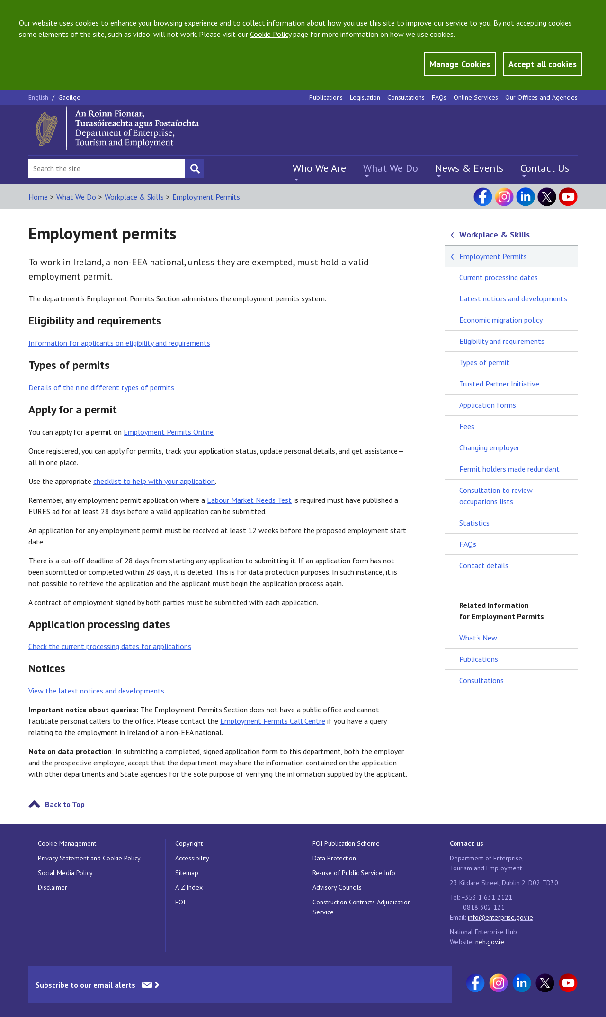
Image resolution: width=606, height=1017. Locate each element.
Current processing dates (498, 277)
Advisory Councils (337, 887)
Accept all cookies (542, 64)
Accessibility (192, 858)
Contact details (483, 565)
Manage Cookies (459, 64)
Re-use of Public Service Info (353, 872)
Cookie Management (67, 843)
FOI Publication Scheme (346, 843)
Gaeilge (69, 97)
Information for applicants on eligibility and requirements (119, 343)
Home (38, 197)
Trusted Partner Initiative (499, 383)
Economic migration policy (501, 319)
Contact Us (544, 168)
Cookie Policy (270, 34)
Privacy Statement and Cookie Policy (89, 858)
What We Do (390, 168)
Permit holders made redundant (509, 468)
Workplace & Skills (134, 197)
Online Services (476, 97)
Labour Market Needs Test (249, 500)
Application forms (487, 405)
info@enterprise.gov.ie (500, 917)
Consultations (406, 97)
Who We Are (319, 168)
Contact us (466, 843)
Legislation (365, 97)
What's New (478, 637)
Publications (326, 97)
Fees (466, 426)
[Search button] (194, 168)
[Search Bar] (106, 168)
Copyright (189, 843)
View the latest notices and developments (96, 690)
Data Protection (334, 858)
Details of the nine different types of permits (101, 387)
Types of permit (484, 362)
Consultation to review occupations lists (496, 495)
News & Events (469, 168)
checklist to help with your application (154, 481)
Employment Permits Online (169, 432)
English (39, 97)
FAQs (439, 97)
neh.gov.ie (489, 942)
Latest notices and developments (513, 298)
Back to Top (65, 804)
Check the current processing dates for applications (109, 646)
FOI (180, 902)
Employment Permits (206, 197)
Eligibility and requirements (501, 341)
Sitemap (186, 872)
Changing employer (489, 447)
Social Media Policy (65, 872)
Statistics (474, 522)
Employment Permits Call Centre (272, 721)
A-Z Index (189, 887)
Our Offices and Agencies (541, 97)
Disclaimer (52, 887)
